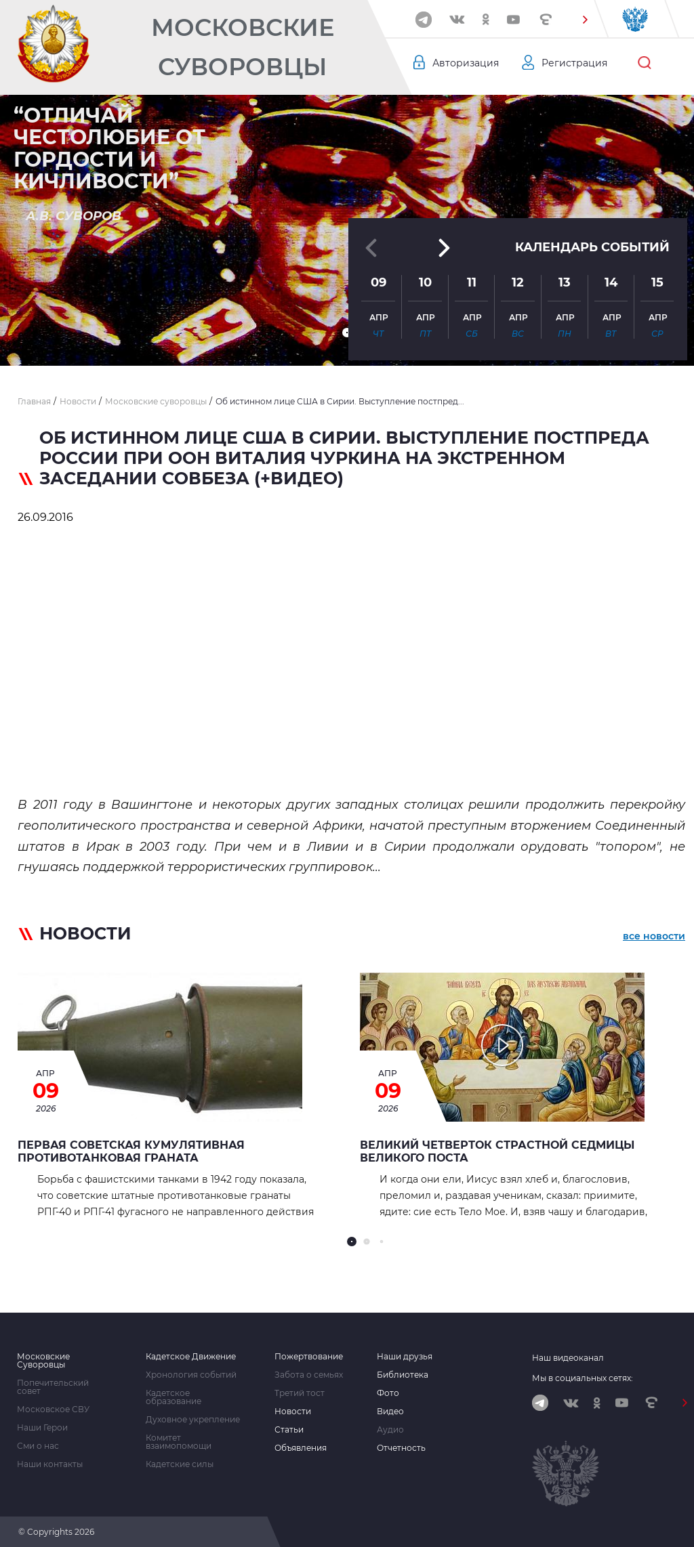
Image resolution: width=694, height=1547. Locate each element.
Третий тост (299, 1393)
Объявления (300, 1448)
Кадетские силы (179, 1464)
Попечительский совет (53, 1387)
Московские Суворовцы (242, 47)
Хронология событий (191, 1375)
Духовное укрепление (193, 1420)
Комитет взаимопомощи (178, 1442)
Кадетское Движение (191, 1357)
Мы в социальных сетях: (582, 1378)
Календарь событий (592, 247)
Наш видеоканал (568, 1358)
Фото (388, 1393)
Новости (292, 1411)
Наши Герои (42, 1428)
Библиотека (402, 1375)
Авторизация (465, 63)
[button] (585, 20)
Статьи (289, 1430)
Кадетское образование (173, 1397)
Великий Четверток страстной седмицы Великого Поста (497, 1151)
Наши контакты (50, 1464)
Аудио (390, 1430)
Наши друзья (404, 1357)
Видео (390, 1411)
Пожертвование (308, 1357)
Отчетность (401, 1448)
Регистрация (574, 63)
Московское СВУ (53, 1409)
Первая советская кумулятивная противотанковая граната (131, 1151)
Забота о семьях (308, 1375)
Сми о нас (38, 1446)
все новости (654, 936)
